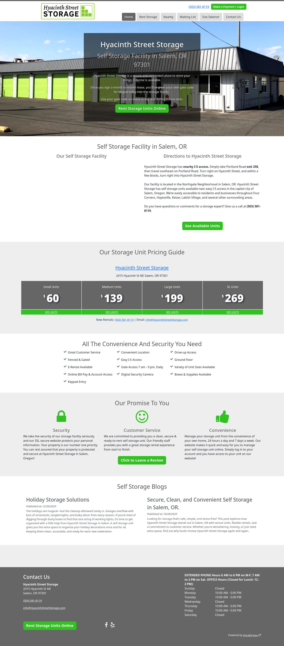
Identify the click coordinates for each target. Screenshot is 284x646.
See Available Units (202, 225)
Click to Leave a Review (142, 460)
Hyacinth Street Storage (142, 267)
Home (128, 17)
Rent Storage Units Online (142, 108)
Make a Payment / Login (228, 6)
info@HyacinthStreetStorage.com (167, 320)
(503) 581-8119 (199, 7)
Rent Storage (148, 17)
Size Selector (210, 17)
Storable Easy (251, 635)
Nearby (168, 17)
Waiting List (188, 17)
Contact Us (233, 17)
